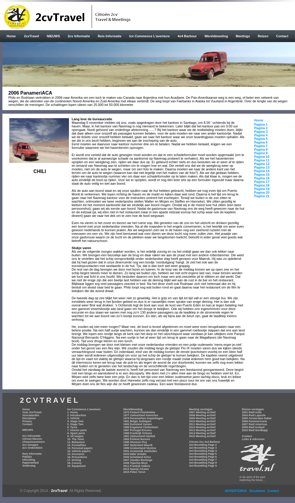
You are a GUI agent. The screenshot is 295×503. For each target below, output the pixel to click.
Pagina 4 (261, 135)
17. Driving (74, 460)
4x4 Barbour (187, 36)
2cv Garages (30, 444)
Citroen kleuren (32, 438)
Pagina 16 (261, 178)
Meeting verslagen (201, 409)
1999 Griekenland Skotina (139, 448)
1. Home (72, 412)
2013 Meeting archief (202, 430)
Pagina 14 (261, 171)
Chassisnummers (33, 441)
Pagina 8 (261, 149)
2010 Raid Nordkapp (255, 430)
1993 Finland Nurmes (136, 439)
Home (11, 36)
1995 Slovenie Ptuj (135, 442)
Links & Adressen (253, 439)
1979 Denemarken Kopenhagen (143, 418)
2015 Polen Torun (134, 471)
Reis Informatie (109, 36)
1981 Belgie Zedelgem (137, 421)
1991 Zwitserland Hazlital (139, 436)
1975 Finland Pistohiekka (139, 412)
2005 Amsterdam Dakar (256, 418)
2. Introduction (76, 415)
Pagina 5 (261, 139)
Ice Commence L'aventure (149, 36)
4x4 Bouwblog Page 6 (203, 456)
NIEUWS (53, 36)
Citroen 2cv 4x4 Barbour (204, 441)
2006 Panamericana (254, 421)
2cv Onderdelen (32, 447)
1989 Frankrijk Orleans (137, 433)
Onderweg (29, 465)
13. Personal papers (80, 448)
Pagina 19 (261, 189)
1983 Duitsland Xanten (137, 424)
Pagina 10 (261, 156)
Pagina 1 (261, 124)
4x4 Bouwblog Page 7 (203, 459)
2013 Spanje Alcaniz (136, 468)
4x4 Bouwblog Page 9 (203, 465)
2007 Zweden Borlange (138, 460)
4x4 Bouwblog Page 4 (203, 450)
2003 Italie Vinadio (135, 454)
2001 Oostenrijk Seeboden (140, 451)
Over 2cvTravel (32, 412)
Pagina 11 (261, 160)
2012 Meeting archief (202, 427)
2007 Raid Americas (254, 424)
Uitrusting (28, 459)
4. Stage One (75, 421)
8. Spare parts (76, 433)
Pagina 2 (261, 128)
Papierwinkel (30, 462)
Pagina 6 (261, 142)
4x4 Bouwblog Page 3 (203, 447)
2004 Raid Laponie (253, 415)
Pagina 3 (261, 131)
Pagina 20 (261, 192)
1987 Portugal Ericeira (137, 430)
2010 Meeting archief (202, 421)
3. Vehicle (73, 418)
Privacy (27, 421)
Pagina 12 (261, 164)
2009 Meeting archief (202, 418)
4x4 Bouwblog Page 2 (203, 444)
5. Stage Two (75, 424)
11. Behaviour (76, 442)
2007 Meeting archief (202, 412)
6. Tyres (72, 427)
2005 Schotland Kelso (137, 457)
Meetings (243, 36)
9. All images (75, 436)
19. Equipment (76, 466)
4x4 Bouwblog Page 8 (203, 462)
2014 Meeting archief (202, 433)
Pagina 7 (261, 146)
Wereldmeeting (216, 36)
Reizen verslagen (253, 409)
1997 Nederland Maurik (138, 445)
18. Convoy (74, 463)
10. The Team (75, 439)
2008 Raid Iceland (253, 427)
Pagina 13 (261, 167)
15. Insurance (75, 454)
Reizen (263, 36)
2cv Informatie (79, 36)
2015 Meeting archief (202, 436)
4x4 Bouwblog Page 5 (203, 453)
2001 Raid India (252, 412)
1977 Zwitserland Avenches (140, 415)
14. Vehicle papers (78, 451)
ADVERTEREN (236, 491)
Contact (282, 36)
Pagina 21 (261, 196)
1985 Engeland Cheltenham (140, 427)
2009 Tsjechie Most (135, 463)
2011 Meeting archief (202, 424)
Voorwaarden (30, 415)
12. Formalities (76, 445)
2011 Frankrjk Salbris (136, 466)
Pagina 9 (261, 153)
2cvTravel (31, 36)
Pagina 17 (261, 181)
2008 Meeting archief (202, 415)
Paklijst (27, 456)
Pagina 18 (261, 185)
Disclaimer (29, 418)
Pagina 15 (261, 174)
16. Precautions (77, 457)
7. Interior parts (77, 430)
